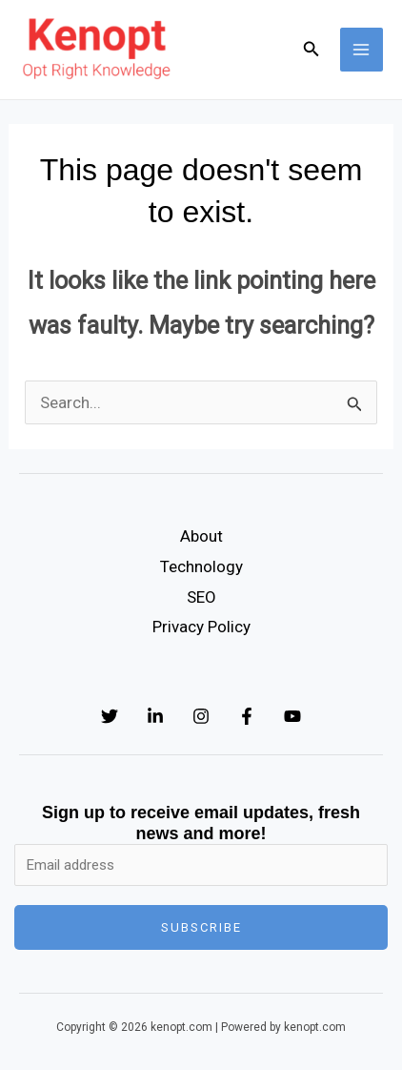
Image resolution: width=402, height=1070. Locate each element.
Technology (201, 566)
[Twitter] (109, 716)
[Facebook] (246, 716)
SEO (201, 597)
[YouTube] (292, 716)
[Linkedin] (155, 716)
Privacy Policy (201, 626)
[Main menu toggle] (362, 50)
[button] (311, 49)
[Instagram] (201, 716)
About (201, 535)
